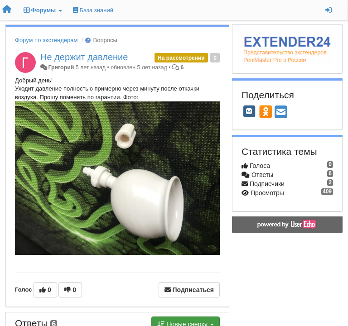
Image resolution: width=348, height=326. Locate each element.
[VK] (249, 111)
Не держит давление (84, 57)
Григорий (61, 67)
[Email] (281, 112)
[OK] (265, 111)
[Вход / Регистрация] (328, 10)
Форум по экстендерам (46, 40)
